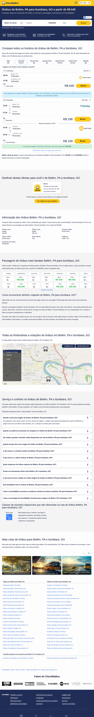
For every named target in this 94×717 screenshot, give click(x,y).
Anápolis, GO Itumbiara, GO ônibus (57, 586)
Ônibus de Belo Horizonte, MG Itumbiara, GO (60, 589)
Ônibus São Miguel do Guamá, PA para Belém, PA (17, 642)
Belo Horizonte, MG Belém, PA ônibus (14, 599)
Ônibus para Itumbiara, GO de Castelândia (59, 606)
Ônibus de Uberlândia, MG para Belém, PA (15, 649)
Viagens (39, 704)
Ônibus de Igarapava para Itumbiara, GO (59, 622)
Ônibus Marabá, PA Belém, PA (12, 629)
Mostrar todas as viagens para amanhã (47, 150)
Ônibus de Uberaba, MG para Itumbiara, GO (60, 645)
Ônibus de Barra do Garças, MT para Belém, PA (17, 596)
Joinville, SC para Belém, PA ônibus (13, 622)
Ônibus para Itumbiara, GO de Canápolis (59, 602)
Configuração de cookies (47, 701)
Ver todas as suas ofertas (47, 202)
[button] (45, 350)
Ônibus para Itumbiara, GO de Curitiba (58, 616)
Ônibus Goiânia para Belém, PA (12, 616)
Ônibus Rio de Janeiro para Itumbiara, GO (59, 642)
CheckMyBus (6, 670)
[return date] (68, 23)
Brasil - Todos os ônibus (18, 670)
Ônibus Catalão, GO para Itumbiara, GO (59, 609)
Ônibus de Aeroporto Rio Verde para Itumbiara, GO (62, 659)
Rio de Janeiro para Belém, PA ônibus (14, 635)
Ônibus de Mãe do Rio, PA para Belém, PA (15, 625)
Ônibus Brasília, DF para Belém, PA (13, 602)
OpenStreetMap (81, 384)
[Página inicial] (10, 3)
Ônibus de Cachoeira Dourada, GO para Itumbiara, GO (63, 599)
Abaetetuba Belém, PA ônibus (11, 586)
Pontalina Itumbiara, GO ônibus (56, 632)
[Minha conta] (75, 3)
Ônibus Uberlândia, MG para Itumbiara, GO (60, 649)
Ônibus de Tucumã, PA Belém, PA (13, 645)
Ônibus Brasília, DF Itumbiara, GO (57, 592)
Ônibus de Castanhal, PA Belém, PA (13, 609)
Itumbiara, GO (83, 347)
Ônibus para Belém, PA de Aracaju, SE (14, 589)
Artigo (64, 701)
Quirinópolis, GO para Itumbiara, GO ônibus (60, 639)
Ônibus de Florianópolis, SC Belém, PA (14, 612)
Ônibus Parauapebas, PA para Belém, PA (15, 632)
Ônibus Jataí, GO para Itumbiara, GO (58, 629)
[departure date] (54, 23)
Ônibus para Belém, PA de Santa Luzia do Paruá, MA (18, 639)
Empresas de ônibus (18, 704)
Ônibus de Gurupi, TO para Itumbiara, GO (59, 619)
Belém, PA (68, 347)
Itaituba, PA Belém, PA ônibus (11, 619)
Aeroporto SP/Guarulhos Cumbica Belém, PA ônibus (18, 659)
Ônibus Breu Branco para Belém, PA (13, 606)
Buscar (83, 86)
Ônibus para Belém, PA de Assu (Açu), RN (15, 592)
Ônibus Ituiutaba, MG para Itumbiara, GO (59, 625)
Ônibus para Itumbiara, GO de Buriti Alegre (59, 596)
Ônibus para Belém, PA (33, 670)
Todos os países (68, 704)
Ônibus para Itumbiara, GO (49, 670)
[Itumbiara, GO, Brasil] (35, 23)
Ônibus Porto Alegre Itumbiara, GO (57, 635)
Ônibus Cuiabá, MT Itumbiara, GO (57, 612)
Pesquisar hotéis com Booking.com (14, 27)
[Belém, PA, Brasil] (13, 23)
